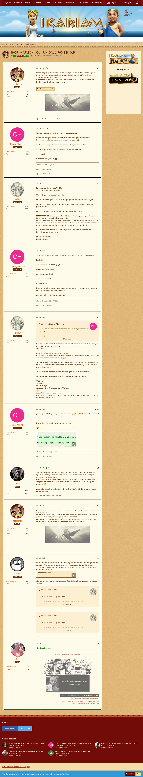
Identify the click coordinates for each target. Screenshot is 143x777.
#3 (98, 183)
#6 (98, 409)
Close (138, 774)
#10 (97, 643)
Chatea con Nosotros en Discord (84, 703)
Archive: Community (15, 747)
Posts (7, 94)
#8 (98, 505)
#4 (98, 251)
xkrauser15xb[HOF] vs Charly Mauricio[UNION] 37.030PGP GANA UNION (34, 743)
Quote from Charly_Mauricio (51, 324)
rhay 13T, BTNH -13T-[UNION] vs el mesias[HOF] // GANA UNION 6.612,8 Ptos (82, 743)
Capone (11, 745)
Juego (93, 701)
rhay (102, 745)
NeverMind (79, 414)
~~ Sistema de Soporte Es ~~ (75, 701)
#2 (98, 128)
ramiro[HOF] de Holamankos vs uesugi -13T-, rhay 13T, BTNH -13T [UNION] (35, 751)
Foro (97, 701)
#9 (98, 558)
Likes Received (10, 91)
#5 (98, 317)
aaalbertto (36, 56)
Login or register (126, 3)
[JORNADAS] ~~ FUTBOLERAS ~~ (67, 654)
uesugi (57, 753)
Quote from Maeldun (48, 589)
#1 (98, 68)
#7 (98, 468)
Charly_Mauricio (60, 745)
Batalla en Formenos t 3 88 (45, 89)
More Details (130, 774)
